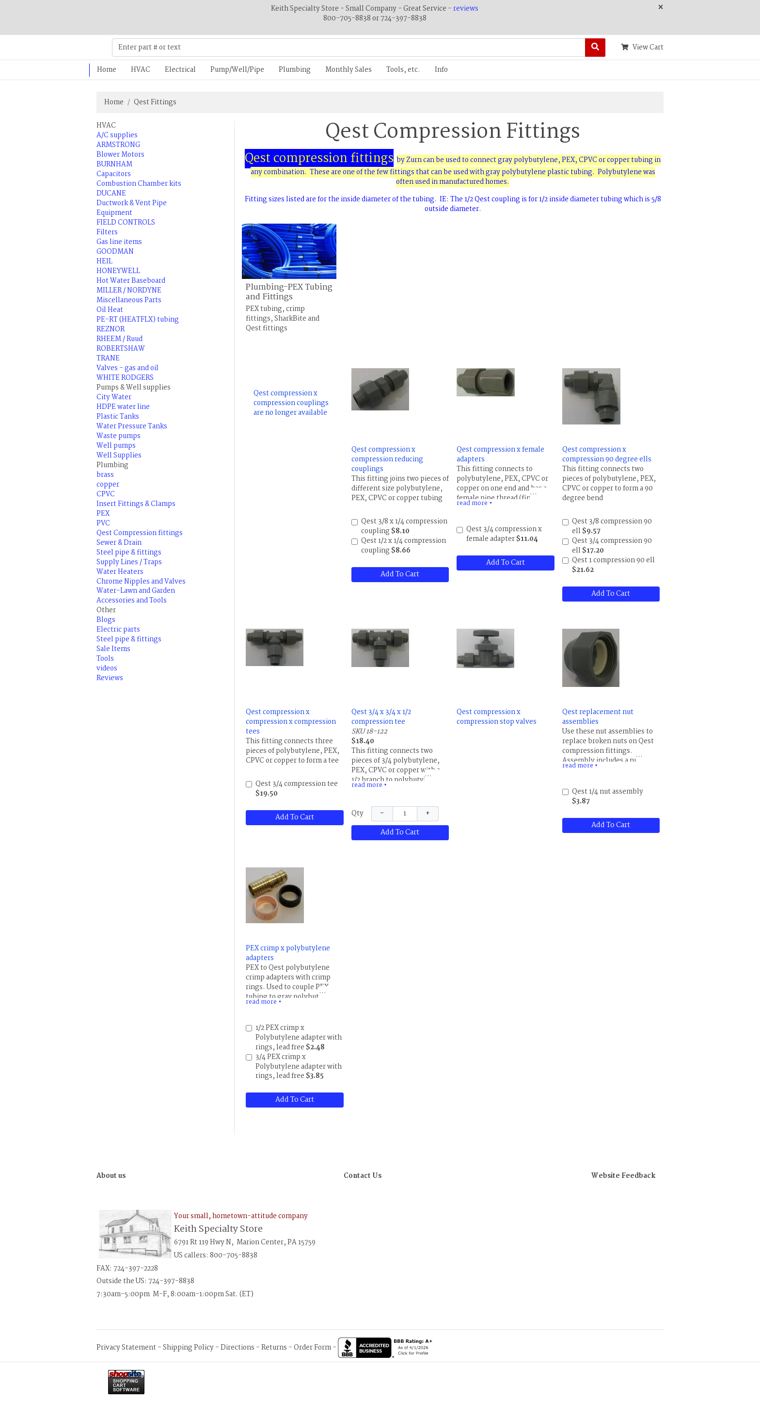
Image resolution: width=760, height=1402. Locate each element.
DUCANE (111, 193)
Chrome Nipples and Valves (141, 582)
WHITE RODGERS (125, 378)
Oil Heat (109, 310)
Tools (105, 659)
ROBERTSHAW (120, 349)
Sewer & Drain (119, 543)
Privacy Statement (126, 1347)
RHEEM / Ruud (119, 339)
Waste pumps (118, 436)
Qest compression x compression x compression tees (291, 721)
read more (474, 503)
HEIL (104, 261)
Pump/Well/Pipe (237, 70)
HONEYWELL (118, 271)
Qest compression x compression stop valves (497, 717)
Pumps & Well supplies (133, 387)
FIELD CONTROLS (125, 223)
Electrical (180, 70)
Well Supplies (119, 455)
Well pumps (116, 446)
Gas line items (119, 242)
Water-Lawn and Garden (135, 591)
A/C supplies (117, 135)
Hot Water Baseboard (130, 281)
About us (111, 1176)
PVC (103, 523)
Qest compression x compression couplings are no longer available (291, 403)
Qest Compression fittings (139, 533)
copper (107, 484)
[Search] (595, 47)
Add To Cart (399, 574)
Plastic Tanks (117, 417)
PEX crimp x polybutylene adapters (288, 953)
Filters (107, 232)
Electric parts (118, 630)
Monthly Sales (348, 70)
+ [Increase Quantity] (428, 813)
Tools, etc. (403, 70)
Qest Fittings (155, 102)
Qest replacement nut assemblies (597, 717)
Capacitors (113, 174)
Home (106, 70)
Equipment (114, 213)
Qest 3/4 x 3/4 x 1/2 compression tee (381, 717)
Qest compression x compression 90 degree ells (606, 454)
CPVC (105, 494)
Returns (274, 1347)
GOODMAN (115, 252)
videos (106, 668)
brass (105, 475)
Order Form (312, 1347)
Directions (237, 1347)
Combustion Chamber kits (138, 184)
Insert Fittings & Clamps (135, 504)
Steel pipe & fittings (128, 552)
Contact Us (362, 1176)
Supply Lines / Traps (129, 562)
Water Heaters (119, 572)
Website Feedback (623, 1176)
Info (441, 70)
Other (106, 610)
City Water (113, 397)
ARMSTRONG (118, 145)
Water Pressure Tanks (131, 426)
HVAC (140, 70)
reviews (465, 8)
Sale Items (113, 649)
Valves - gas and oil (127, 368)
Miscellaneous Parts (128, 300)
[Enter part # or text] (349, 47)
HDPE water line (123, 407)
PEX (103, 514)
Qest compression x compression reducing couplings (387, 459)
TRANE (108, 358)
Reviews (109, 678)
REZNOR (110, 329)
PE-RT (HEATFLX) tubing (137, 320)
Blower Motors (120, 155)
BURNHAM (114, 164)
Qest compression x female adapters (500, 454)
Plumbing (295, 70)
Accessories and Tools (131, 600)
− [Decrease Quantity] (382, 813)
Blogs (105, 620)
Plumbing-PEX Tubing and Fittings (289, 292)
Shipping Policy (188, 1347)
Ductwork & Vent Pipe (131, 203)
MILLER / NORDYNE (128, 290)
